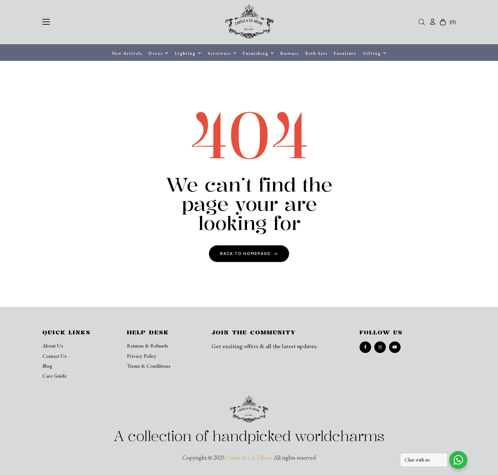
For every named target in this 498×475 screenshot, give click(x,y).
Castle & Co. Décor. (249, 457)
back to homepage (249, 253)
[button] (46, 21)
